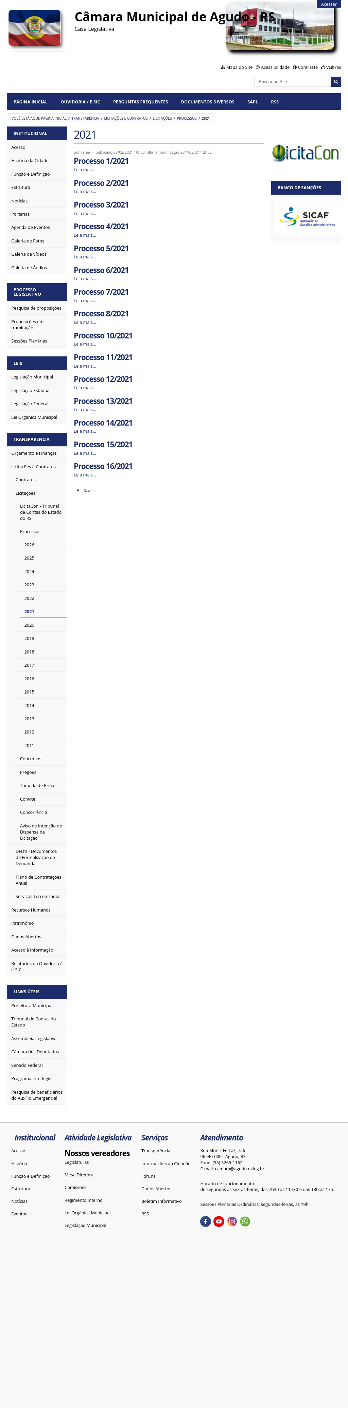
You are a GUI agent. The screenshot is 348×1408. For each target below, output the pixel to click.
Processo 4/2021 (101, 226)
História (19, 1163)
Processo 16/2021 (103, 466)
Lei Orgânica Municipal (87, 1213)
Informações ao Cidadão (166, 1163)
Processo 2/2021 (101, 183)
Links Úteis (26, 992)
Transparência (85, 118)
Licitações (162, 118)
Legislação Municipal (85, 1225)
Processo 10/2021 (103, 335)
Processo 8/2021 (101, 313)
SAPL (252, 102)
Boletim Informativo (161, 1201)
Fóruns (148, 1176)
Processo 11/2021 (103, 357)
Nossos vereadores (97, 1153)
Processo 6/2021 (101, 270)
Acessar (329, 4)
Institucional (30, 133)
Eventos (19, 1214)
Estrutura (20, 1189)
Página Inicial (31, 102)
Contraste (308, 67)
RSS (275, 102)
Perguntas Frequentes (140, 102)
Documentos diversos (207, 102)
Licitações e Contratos (126, 118)
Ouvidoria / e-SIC (80, 102)
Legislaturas (77, 1162)
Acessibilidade (275, 67)
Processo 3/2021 (101, 204)
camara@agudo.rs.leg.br (239, 1169)
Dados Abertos (156, 1189)
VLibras (333, 67)
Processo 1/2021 (101, 161)
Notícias (19, 1201)
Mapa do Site (239, 67)
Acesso (18, 1151)
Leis (18, 363)
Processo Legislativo (27, 292)
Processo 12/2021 (103, 379)
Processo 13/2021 (103, 401)
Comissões (75, 1187)
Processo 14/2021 (103, 422)
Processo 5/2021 (101, 248)
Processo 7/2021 (101, 292)
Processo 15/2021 (103, 444)
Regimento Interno (84, 1200)
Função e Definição (30, 1176)
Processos (187, 118)
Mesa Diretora (79, 1175)
